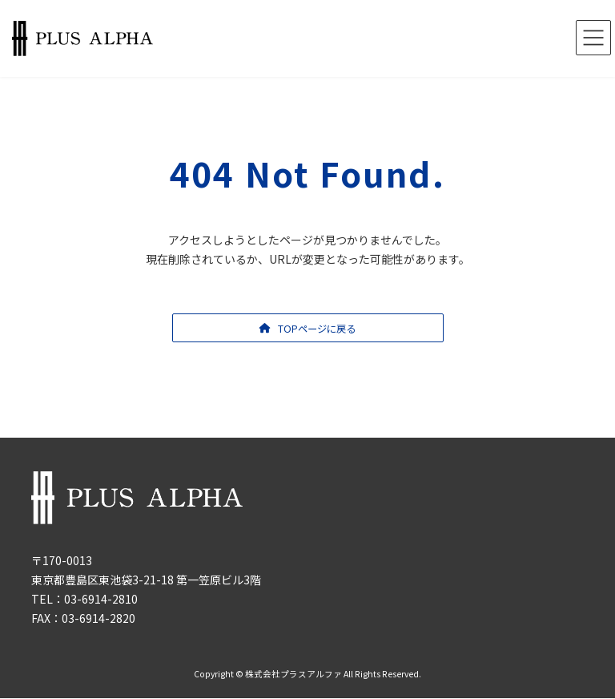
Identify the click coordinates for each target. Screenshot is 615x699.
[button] (308, 327)
